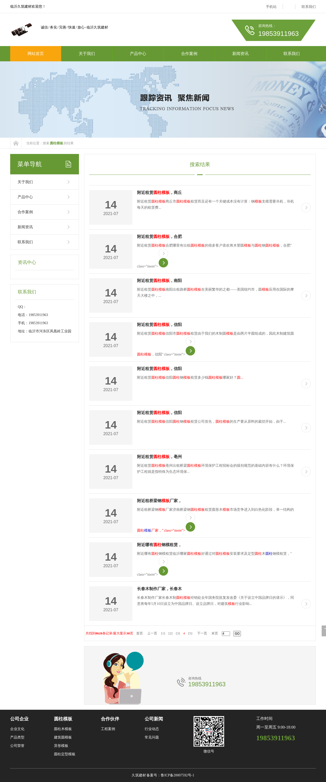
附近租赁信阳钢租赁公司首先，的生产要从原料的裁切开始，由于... (211, 421)
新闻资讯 (240, 53)
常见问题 (152, 737)
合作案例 (189, 53)
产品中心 (138, 53)
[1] (163, 633)
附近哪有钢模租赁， (159, 545)
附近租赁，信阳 (159, 324)
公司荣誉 (17, 746)
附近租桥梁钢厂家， (159, 501)
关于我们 (87, 53)
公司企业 (19, 718)
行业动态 (152, 729)
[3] (178, 633)
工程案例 (108, 729)
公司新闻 (154, 718)
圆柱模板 (63, 718)
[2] (171, 633)
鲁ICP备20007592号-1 (177, 775)
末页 (214, 633)
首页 (139, 633)
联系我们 (309, 7)
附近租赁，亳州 (159, 456)
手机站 (271, 7)
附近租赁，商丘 (159, 192)
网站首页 (36, 53)
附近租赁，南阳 (159, 280)
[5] (190, 633)
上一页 (152, 633)
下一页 (202, 633)
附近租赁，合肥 (159, 236)
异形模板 (61, 746)
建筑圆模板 (63, 737)
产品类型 (17, 737)
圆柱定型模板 (64, 754)
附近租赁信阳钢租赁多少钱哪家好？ (190, 377)
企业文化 (17, 729)
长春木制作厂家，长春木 (159, 589)
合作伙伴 (110, 718)
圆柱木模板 (63, 729)
